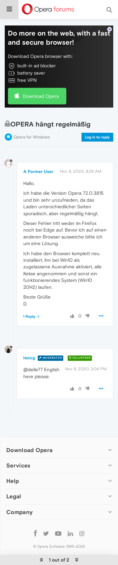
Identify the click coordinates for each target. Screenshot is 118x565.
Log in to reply (97, 137)
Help (12, 481)
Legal (13, 496)
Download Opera (41, 96)
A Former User (38, 171)
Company (19, 512)
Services (18, 465)
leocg (29, 357)
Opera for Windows (32, 137)
